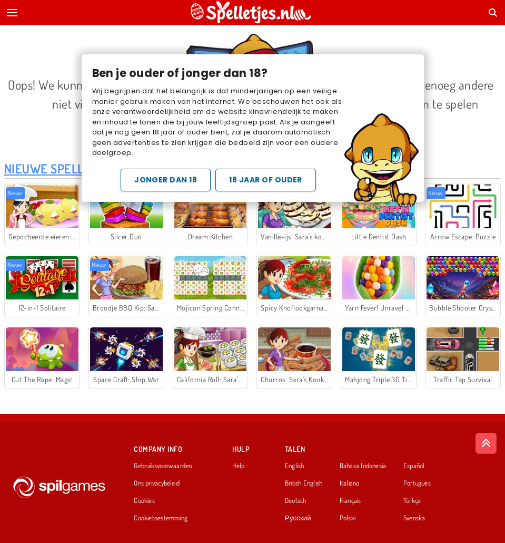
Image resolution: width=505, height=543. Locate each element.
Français (350, 501)
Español (414, 466)
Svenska (414, 518)
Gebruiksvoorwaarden (163, 466)
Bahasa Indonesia (363, 466)
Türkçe (412, 501)
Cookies (144, 501)
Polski (347, 518)
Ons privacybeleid (157, 483)
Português (417, 483)
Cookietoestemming (160, 518)
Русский (298, 518)
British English (303, 483)
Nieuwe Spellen (51, 168)
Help (238, 466)
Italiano (350, 483)
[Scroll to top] (486, 443)
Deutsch (295, 501)
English (294, 466)
